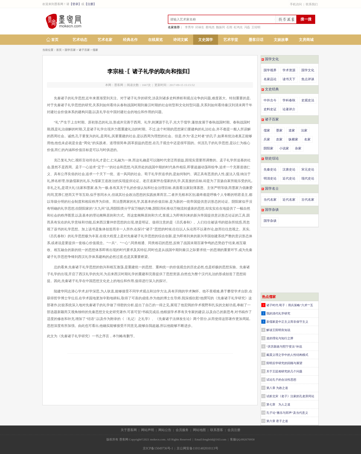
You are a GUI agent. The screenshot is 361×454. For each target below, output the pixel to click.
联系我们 (312, 4)
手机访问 (296, 4)
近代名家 (288, 199)
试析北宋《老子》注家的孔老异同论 (290, 396)
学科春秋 (288, 100)
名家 (307, 139)
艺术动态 (80, 40)
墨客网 (118, 85)
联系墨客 (216, 430)
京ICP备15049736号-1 (158, 448)
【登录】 (75, 4)
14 (263, 412)
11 (263, 387)
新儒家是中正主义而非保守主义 (287, 321)
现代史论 (307, 178)
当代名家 (270, 199)
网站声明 (147, 430)
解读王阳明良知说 (278, 330)
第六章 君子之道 (277, 421)
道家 (291, 130)
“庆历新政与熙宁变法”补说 (284, 346)
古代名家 (307, 199)
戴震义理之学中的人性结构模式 (287, 355)
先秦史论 (270, 169)
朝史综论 (272, 158)
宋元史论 (307, 169)
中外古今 (270, 100)
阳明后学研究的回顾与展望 (284, 363)
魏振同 (220, 27)
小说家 (284, 148)
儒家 (95, 49)
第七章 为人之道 (278, 404)
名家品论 (270, 79)
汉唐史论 (288, 169)
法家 (304, 130)
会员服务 (182, 430)
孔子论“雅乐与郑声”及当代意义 (287, 412)
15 (263, 421)
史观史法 (307, 100)
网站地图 (199, 430)
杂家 (298, 148)
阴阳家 (268, 148)
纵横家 (293, 139)
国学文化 (272, 59)
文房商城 (306, 40)
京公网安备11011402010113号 (197, 448)
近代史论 (288, 178)
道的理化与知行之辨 (279, 338)
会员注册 (233, 430)
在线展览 (155, 40)
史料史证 (270, 109)
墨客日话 (256, 40)
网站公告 (164, 430)
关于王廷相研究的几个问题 (284, 371)
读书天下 (288, 79)
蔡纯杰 (210, 27)
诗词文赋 (180, 40)
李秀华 (189, 27)
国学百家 (70, 49)
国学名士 (272, 188)
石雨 (229, 27)
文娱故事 (281, 40)
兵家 (267, 139)
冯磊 (247, 27)
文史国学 (205, 40)
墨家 (279, 130)
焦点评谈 (307, 79)
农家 (279, 139)
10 (263, 379)
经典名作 (130, 40)
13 (263, 404)
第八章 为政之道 (277, 388)
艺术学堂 (230, 40)
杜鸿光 (238, 27)
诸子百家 (84, 49)
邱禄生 (199, 27)
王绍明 (255, 27)
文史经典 (272, 89)
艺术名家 (105, 40)
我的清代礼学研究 (278, 313)
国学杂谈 (272, 209)
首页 (54, 40)
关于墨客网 (129, 430)
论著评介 (288, 109)
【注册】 (90, 4)
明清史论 (270, 178)
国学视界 (270, 70)
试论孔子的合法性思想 (281, 379)
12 (263, 396)
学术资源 (288, 70)
